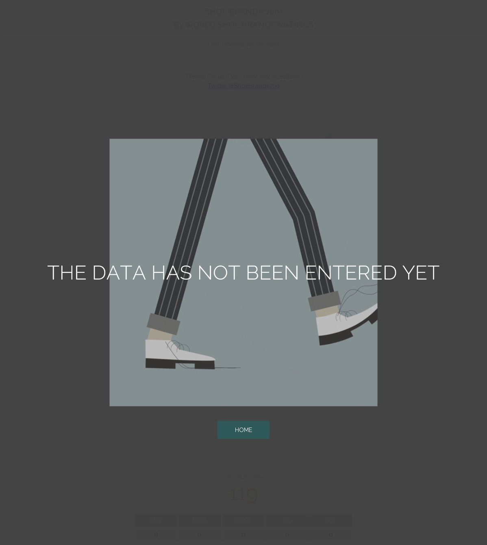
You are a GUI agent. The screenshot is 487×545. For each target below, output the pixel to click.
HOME (243, 429)
